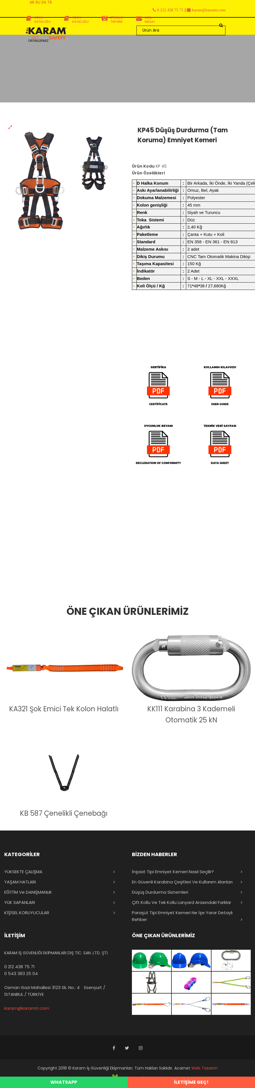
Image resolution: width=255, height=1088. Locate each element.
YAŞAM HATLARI (20, 882)
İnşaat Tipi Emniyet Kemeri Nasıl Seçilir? (173, 872)
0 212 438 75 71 (19, 967)
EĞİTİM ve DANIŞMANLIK (28, 892)
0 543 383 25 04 (21, 973)
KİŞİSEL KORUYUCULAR (26, 913)
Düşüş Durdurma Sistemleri (160, 892)
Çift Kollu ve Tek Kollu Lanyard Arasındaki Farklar (181, 902)
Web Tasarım (204, 1068)
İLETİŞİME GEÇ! (191, 1082)
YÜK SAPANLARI (19, 902)
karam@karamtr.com (26, 1008)
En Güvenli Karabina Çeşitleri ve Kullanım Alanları (182, 882)
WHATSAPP (63, 1082)
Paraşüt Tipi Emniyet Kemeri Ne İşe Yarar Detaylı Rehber (182, 916)
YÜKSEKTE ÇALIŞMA (23, 872)
